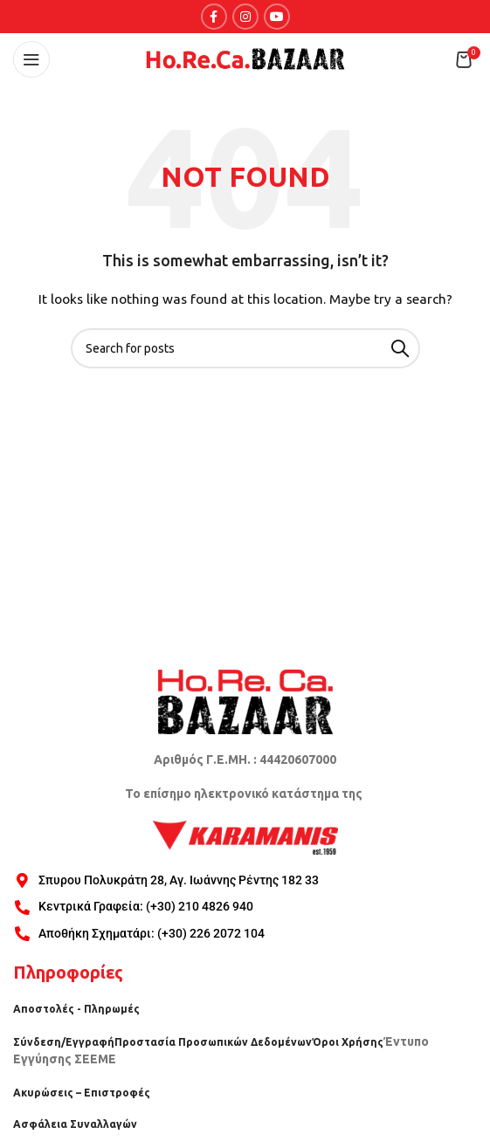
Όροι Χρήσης (347, 1042)
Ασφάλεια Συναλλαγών (75, 1124)
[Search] (245, 348)
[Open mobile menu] (31, 59)
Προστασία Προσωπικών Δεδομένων (213, 1042)
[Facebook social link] (214, 16)
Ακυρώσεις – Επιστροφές (81, 1092)
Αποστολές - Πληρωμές (76, 1008)
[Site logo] (245, 58)
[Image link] (245, 700)
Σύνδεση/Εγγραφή (63, 1042)
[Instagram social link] (245, 16)
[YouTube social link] (277, 16)
